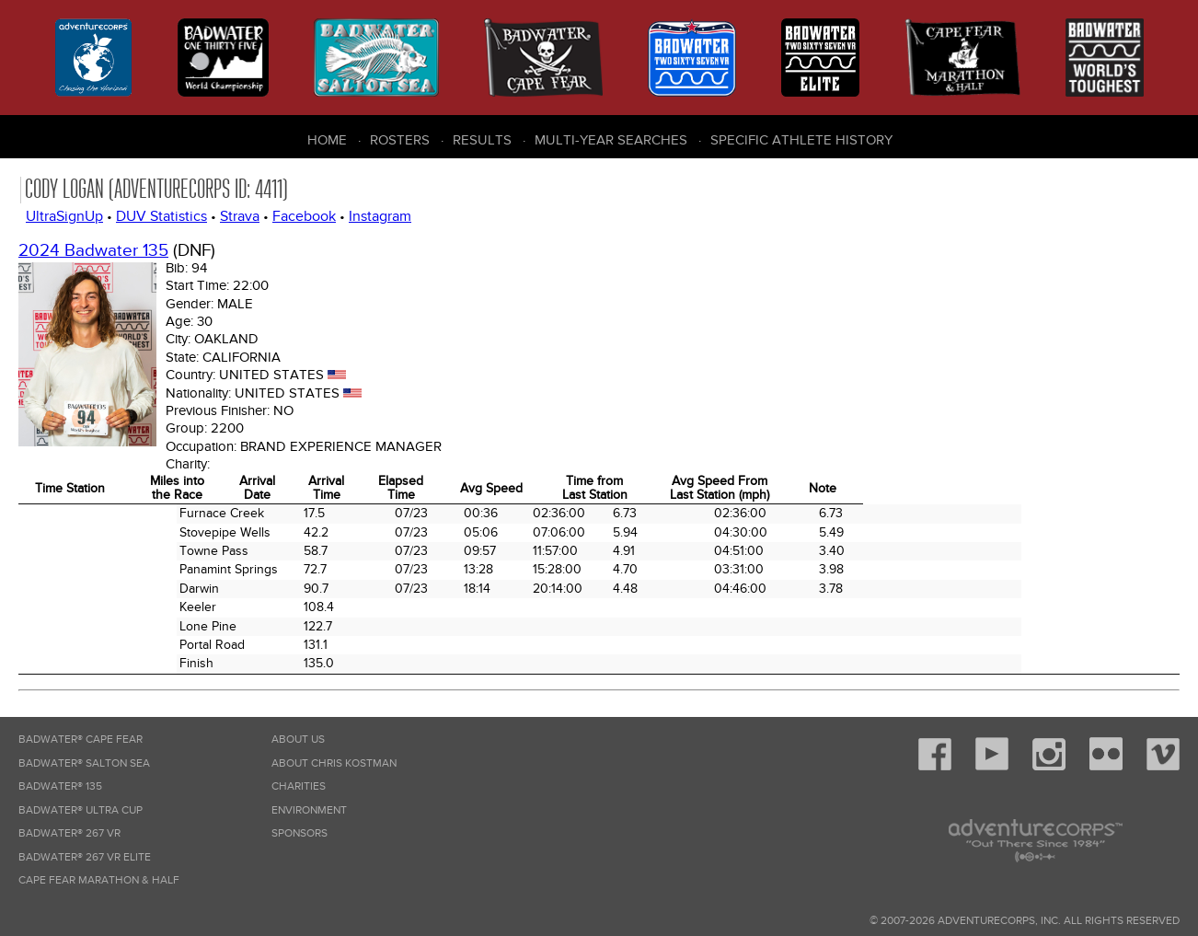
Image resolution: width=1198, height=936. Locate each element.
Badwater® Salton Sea (84, 763)
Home (327, 140)
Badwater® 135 (60, 786)
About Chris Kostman (334, 763)
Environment (309, 810)
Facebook (304, 216)
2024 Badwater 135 (93, 250)
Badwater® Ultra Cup (80, 810)
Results (482, 140)
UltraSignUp (64, 216)
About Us (298, 739)
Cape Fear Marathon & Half (98, 880)
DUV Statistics (161, 216)
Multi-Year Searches (611, 140)
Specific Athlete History (801, 140)
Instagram (380, 216)
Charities (298, 786)
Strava (239, 216)
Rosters (400, 140)
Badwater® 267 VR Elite (84, 857)
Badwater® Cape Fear (80, 739)
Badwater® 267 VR (69, 833)
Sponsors (299, 833)
